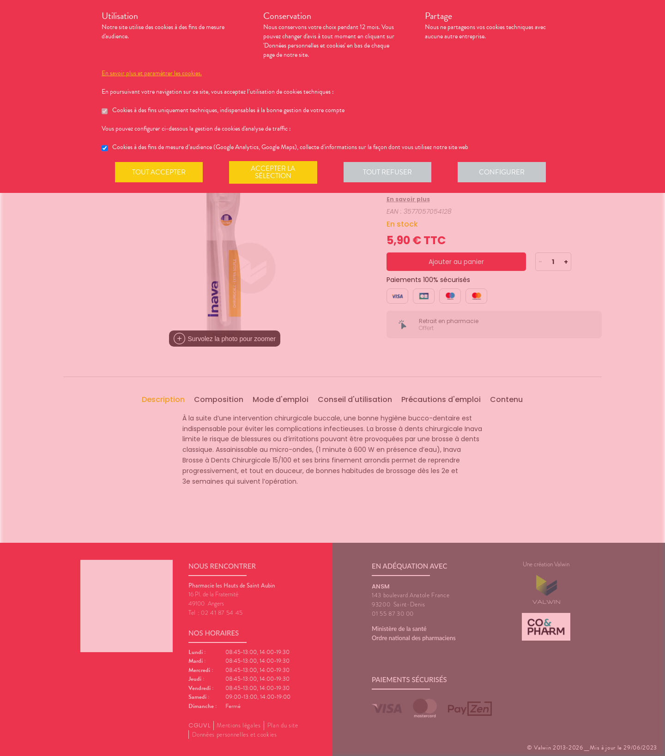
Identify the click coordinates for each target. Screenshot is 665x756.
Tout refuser (390, 172)
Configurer (506, 172)
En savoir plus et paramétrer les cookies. (152, 73)
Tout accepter (159, 172)
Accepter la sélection (275, 172)
